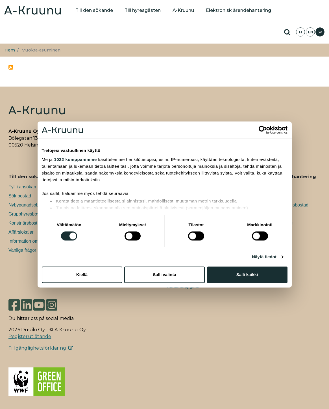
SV (320, 32)
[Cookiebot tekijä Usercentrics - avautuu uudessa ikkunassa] (262, 130)
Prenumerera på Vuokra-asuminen (10, 67)
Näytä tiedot (264, 256)
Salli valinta (164, 274)
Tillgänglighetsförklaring (37, 348)
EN (310, 32)
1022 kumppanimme (75, 159)
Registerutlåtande (29, 336)
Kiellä (82, 274)
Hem (10, 50)
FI (300, 32)
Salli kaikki (247, 274)
